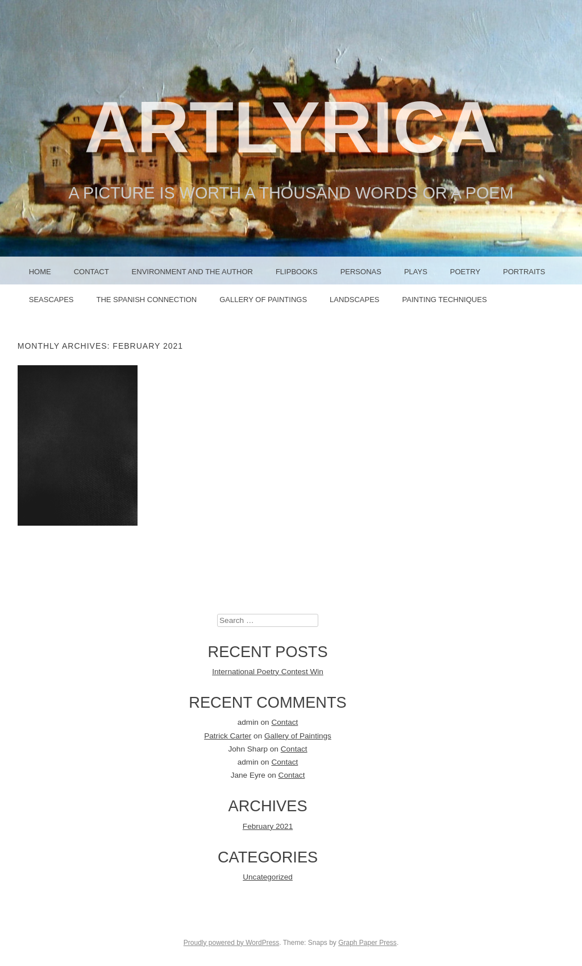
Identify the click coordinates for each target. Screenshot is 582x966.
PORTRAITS (524, 271)
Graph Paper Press (367, 943)
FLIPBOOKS (297, 271)
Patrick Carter (227, 736)
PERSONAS (360, 271)
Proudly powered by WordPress (232, 943)
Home (40, 271)
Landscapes (354, 299)
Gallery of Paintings (263, 299)
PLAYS (415, 271)
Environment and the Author (192, 271)
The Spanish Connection (146, 299)
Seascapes (51, 299)
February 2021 (268, 826)
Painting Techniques (444, 299)
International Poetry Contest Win (267, 671)
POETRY (465, 271)
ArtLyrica (291, 127)
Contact (91, 271)
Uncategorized (268, 877)
